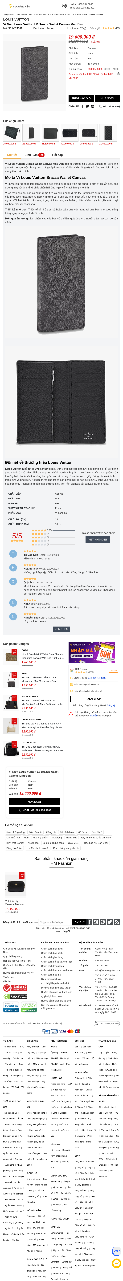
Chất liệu (14, 493)
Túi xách (51, 28)
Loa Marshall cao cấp (37, 848)
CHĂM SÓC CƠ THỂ (37, 1259)
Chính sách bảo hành (51, 953)
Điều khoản (34, 1024)
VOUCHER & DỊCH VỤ (36, 1104)
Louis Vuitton (21, 14)
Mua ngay (107, 98)
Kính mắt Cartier (15, 842)
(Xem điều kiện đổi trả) (97, 678)
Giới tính (14, 498)
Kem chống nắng (15, 832)
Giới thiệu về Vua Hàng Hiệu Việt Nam (19, 950)
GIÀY (77, 1156)
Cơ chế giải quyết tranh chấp (55, 983)
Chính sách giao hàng (52, 957)
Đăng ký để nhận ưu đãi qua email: (18, 922)
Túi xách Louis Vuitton (39, 14)
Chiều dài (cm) (17, 519)
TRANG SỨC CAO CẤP (107, 1044)
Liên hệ (7, 981)
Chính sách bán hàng (51, 948)
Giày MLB (73, 842)
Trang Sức (71, 837)
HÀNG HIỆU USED (60, 1219)
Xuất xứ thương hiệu (22, 508)
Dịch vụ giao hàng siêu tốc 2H (56, 987)
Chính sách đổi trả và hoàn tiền (56, 961)
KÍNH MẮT (56, 1144)
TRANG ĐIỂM (81, 1072)
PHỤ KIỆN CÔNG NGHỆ (59, 1044)
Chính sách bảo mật (51, 974)
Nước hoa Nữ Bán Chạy (95, 842)
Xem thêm (61, 629)
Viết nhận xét (97, 539)
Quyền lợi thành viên (51, 996)
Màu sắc (13, 503)
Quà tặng (57, 837)
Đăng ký (111, 705)
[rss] (117, 922)
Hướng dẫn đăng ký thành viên (56, 992)
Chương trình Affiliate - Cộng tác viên (19, 967)
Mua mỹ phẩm (40, 837)
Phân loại (14, 512)
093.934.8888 (85, 4)
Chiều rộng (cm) (18, 524)
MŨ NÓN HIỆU (34, 1210)
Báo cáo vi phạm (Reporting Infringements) (55, 1007)
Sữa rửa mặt (35, 832)
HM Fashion (81, 669)
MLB (26, 837)
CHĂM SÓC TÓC (59, 1176)
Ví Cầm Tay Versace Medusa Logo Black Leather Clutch (14, 903)
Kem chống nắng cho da (66, 848)
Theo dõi (113, 671)
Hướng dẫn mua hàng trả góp (56, 1000)
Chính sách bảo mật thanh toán (57, 970)
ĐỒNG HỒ (32, 1173)
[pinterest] (103, 922)
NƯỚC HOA (56, 1078)
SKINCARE (32, 1041)
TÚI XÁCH (8, 1041)
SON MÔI (79, 1041)
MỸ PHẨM (55, 1227)
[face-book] (89, 922)
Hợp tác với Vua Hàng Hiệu (17, 960)
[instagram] (96, 922)
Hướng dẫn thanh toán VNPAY (18, 973)
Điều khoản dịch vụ (51, 979)
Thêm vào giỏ (81, 98)
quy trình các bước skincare (96, 837)
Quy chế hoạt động (12, 956)
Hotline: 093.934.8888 (34, 810)
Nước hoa (33, 842)
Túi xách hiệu (67, 832)
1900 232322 (87, 7)
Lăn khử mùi (13, 837)
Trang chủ (8, 14)
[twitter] (110, 922)
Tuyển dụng (9, 977)
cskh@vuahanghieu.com (107, 970)
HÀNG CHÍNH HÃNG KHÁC (108, 1098)
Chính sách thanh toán (52, 966)
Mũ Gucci (83, 832)
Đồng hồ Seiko (14, 848)
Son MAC (97, 832)
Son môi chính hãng (53, 842)
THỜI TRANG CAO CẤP (12, 1104)
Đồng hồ (51, 832)
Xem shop (94, 698)
